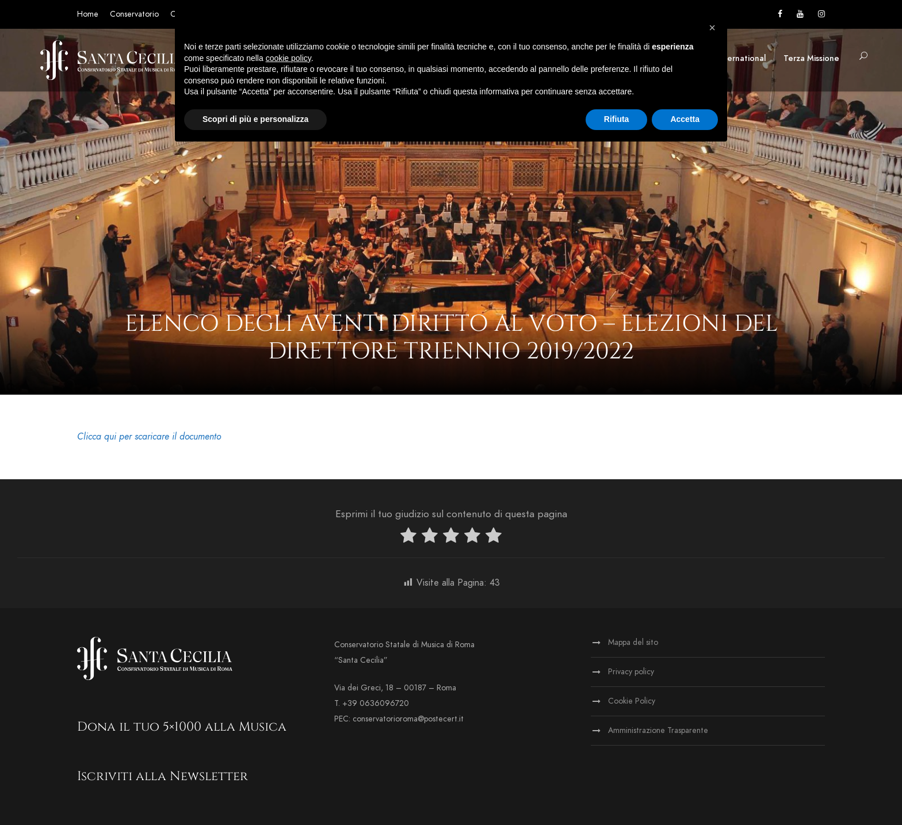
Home (87, 14)
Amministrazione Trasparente (658, 730)
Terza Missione (811, 58)
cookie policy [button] (288, 58)
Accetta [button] (685, 119)
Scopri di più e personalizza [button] (255, 119)
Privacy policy (631, 671)
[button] (712, 27)
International (741, 58)
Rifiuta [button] (616, 119)
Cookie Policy (631, 701)
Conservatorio (134, 14)
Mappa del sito (633, 642)
